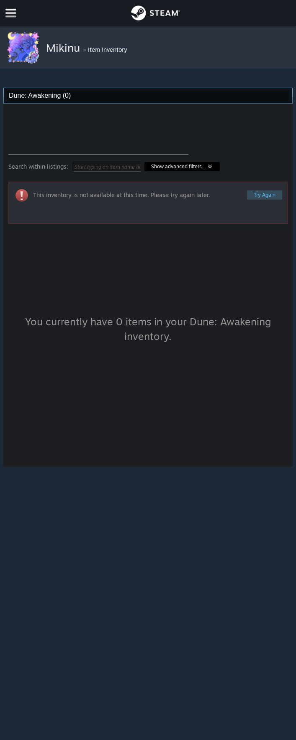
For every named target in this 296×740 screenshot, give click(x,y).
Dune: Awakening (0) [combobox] (40, 95)
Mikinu (64, 47)
